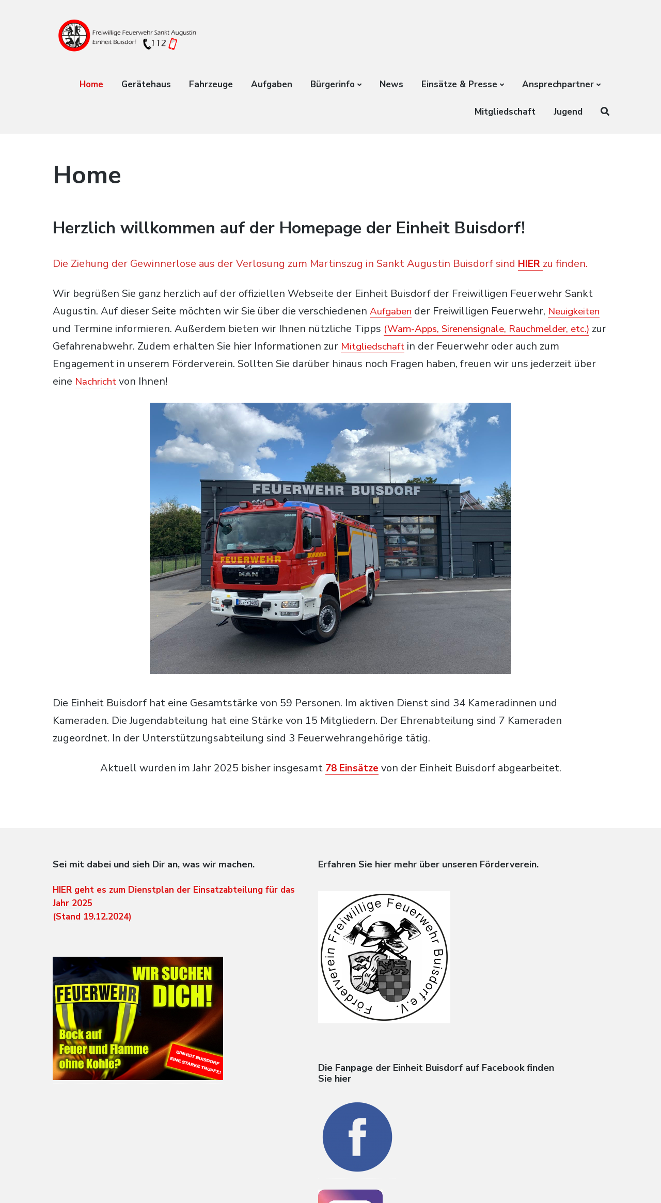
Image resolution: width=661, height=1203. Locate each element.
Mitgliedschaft (505, 112)
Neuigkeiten (81, 329)
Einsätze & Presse (459, 84)
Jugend (568, 112)
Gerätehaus (146, 84)
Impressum (588, 1180)
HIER (532, 264)
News (391, 84)
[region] (330, 548)
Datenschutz (544, 1180)
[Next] (498, 538)
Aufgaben (271, 84)
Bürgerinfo (332, 84)
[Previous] (163, 538)
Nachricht (165, 381)
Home (91, 84)
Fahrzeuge (211, 84)
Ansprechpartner (558, 84)
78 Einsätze (352, 768)
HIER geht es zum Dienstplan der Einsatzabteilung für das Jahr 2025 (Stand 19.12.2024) (126, 922)
